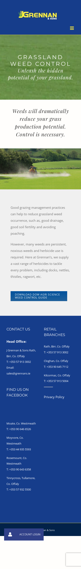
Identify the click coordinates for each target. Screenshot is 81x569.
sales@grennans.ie (18, 373)
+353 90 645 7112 (57, 367)
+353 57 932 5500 (20, 489)
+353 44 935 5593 (20, 449)
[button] (10, 534)
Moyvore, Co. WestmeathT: (15, 443)
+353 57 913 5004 (57, 381)
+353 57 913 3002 (20, 362)
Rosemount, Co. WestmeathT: (16, 463)
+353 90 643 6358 (20, 469)
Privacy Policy (54, 397)
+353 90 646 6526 (20, 429)
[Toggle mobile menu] (72, 28)
